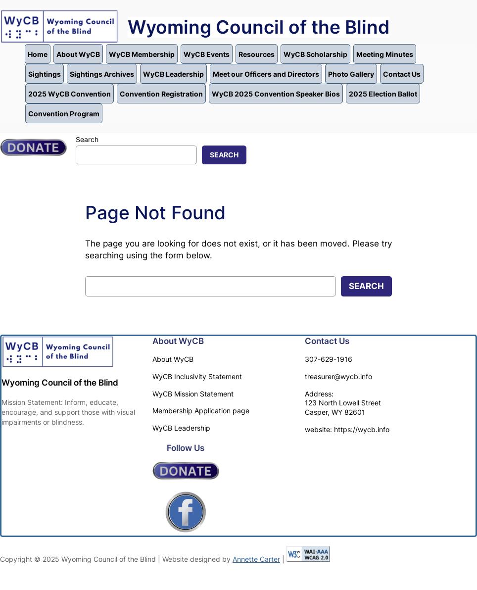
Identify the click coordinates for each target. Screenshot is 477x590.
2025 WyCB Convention (69, 94)
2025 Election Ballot (383, 94)
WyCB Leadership (173, 74)
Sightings (44, 74)
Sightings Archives (102, 74)
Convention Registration (161, 94)
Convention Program (63, 113)
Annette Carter (256, 559)
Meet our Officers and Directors (266, 74)
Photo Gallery (351, 74)
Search (87, 139)
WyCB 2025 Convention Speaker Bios (276, 94)
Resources (256, 54)
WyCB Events (207, 54)
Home (38, 54)
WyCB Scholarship (315, 54)
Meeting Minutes (384, 54)
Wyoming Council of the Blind (258, 27)
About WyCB (78, 54)
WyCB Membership (142, 54)
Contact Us (402, 74)
